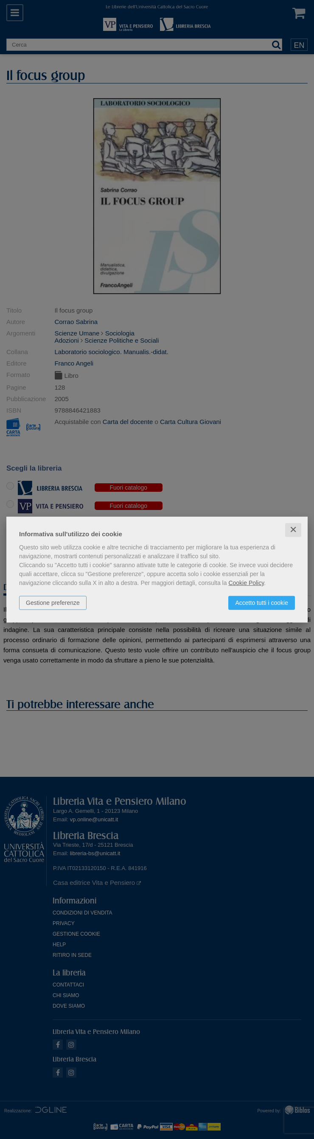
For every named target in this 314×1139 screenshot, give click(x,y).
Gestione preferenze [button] (53, 602)
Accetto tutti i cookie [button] (261, 602)
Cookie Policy (246, 582)
